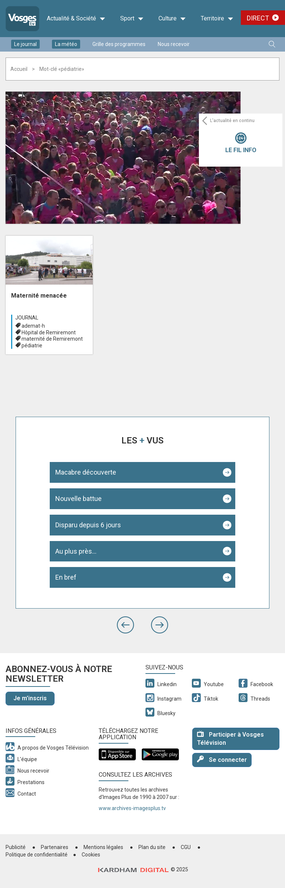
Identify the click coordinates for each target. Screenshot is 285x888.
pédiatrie (32, 345)
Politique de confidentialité (37, 855)
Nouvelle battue (78, 498)
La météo (66, 44)
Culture (172, 18)
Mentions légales (103, 847)
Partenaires (54, 847)
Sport (132, 18)
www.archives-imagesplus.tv (132, 808)
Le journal (25, 44)
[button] (125, 625)
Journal (26, 318)
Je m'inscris (30, 698)
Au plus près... (75, 551)
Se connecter (222, 759)
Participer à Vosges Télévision (230, 738)
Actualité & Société (76, 18)
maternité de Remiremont (52, 339)
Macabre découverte (85, 472)
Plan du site (152, 847)
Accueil (18, 69)
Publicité (16, 847)
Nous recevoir (174, 44)
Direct (258, 18)
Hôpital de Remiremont (49, 332)
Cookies (91, 855)
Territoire (217, 18)
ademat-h (33, 326)
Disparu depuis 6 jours (88, 525)
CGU (186, 847)
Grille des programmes (118, 44)
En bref (65, 577)
